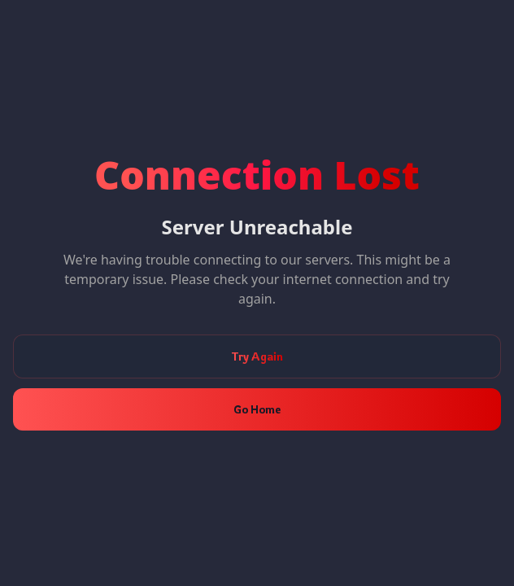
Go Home (257, 409)
